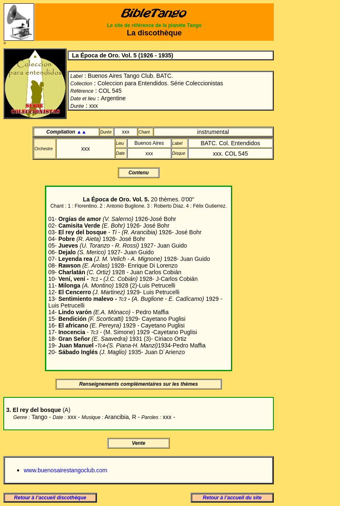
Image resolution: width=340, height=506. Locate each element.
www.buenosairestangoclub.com (65, 470)
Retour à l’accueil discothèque (50, 498)
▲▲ (82, 132)
